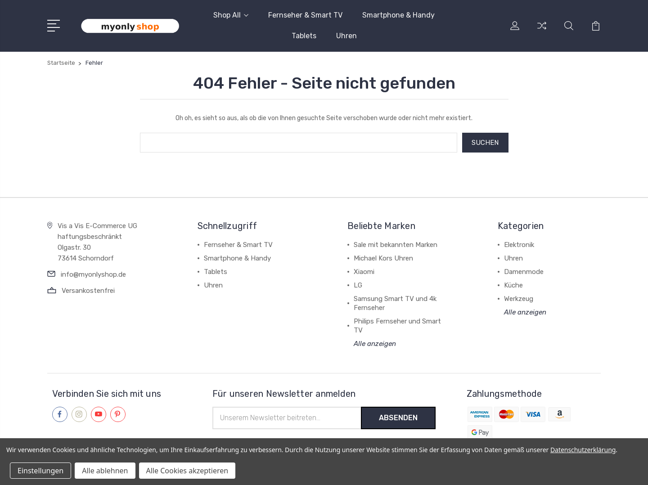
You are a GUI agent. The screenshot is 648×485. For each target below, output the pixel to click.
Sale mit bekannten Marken (395, 245)
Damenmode (524, 272)
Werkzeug (518, 299)
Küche (513, 285)
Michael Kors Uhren (383, 258)
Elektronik (519, 245)
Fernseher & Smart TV (305, 15)
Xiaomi (364, 272)
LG (358, 285)
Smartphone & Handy (398, 15)
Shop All (230, 15)
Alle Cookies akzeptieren (187, 471)
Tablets (304, 35)
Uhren (346, 35)
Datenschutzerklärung (583, 449)
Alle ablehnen (105, 471)
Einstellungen (40, 471)
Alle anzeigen (375, 344)
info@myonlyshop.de (93, 274)
